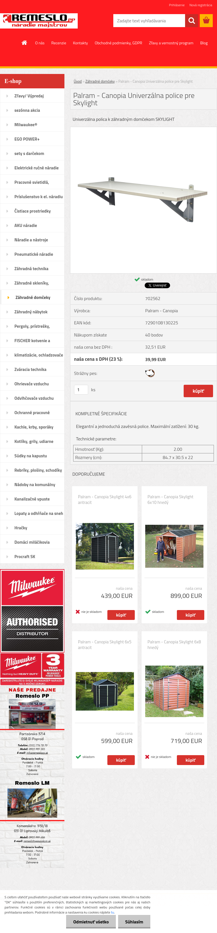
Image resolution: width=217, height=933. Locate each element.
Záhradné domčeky (100, 81)
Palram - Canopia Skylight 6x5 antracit (104, 644)
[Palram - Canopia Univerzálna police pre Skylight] (143, 129)
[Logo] (39, 21)
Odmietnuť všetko (91, 921)
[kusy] (81, 390)
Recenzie (58, 43)
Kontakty (80, 43)
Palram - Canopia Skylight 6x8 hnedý (174, 644)
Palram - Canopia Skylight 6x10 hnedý (170, 499)
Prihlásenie (177, 5)
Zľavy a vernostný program (171, 43)
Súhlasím (134, 921)
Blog (203, 43)
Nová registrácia (200, 5)
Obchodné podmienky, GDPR (118, 43)
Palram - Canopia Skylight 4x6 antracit (104, 499)
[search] (191, 20)
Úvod (78, 81)
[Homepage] (25, 42)
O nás (39, 43)
